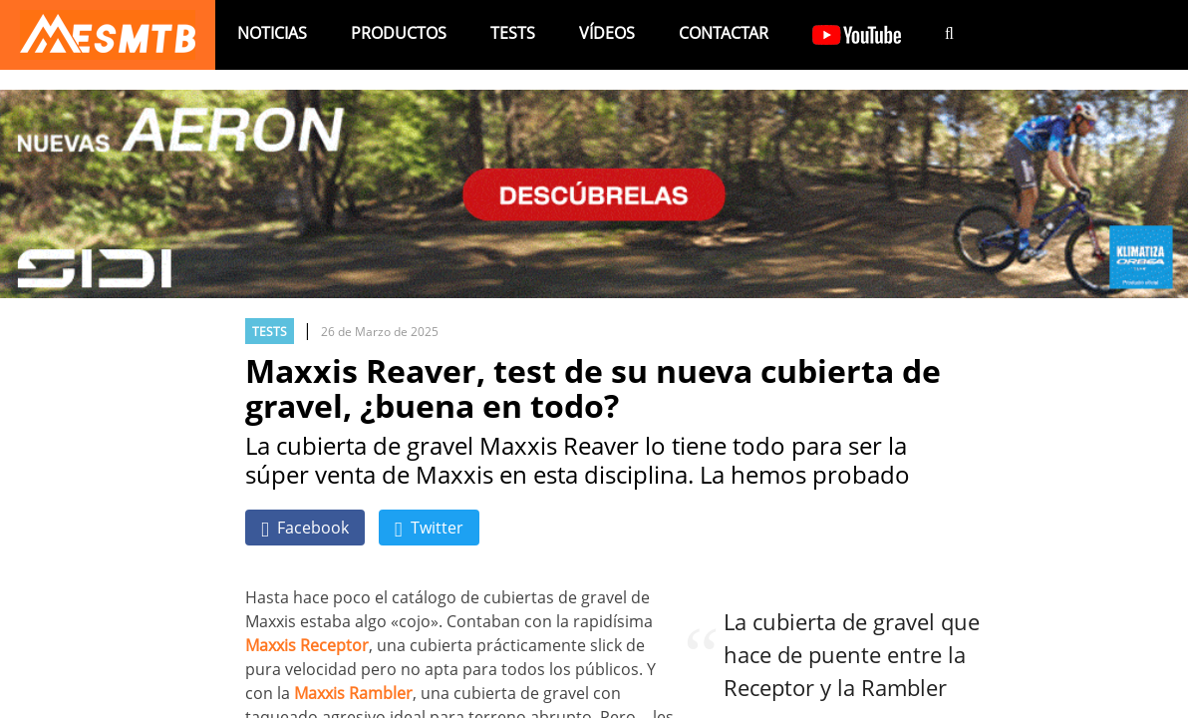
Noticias (272, 33)
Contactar (723, 33)
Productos (398, 33)
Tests (512, 33)
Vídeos (607, 33)
